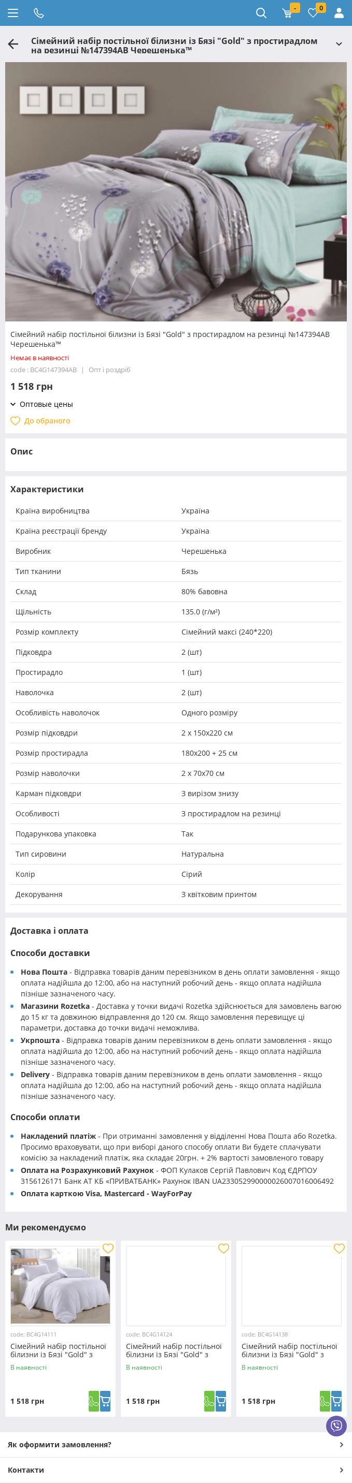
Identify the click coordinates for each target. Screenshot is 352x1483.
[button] (176, 316)
